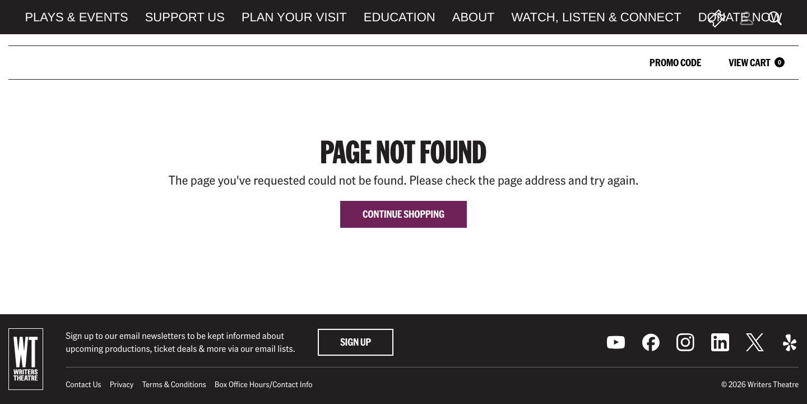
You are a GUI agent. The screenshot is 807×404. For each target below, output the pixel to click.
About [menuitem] (473, 17)
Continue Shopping (403, 214)
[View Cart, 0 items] (751, 62)
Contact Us (83, 384)
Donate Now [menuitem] (740, 17)
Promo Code (675, 62)
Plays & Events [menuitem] (76, 17)
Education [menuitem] (399, 17)
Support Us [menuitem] (185, 17)
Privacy (122, 384)
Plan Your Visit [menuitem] (294, 17)
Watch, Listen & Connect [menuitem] (596, 17)
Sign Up (355, 342)
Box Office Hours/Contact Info (264, 384)
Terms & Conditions (174, 384)
